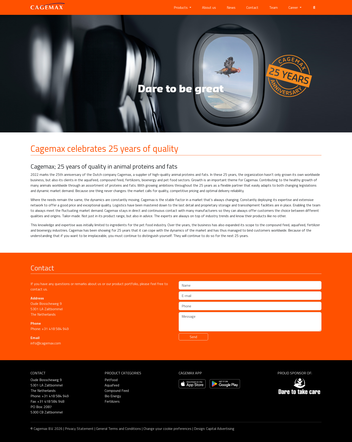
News (231, 7)
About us (209, 7)
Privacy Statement (79, 428)
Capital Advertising (220, 428)
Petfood (111, 379)
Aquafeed (112, 385)
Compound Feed (117, 390)
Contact (252, 7)
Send (193, 336)
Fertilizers (112, 401)
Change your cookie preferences (167, 428)
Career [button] (293, 7)
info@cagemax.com (46, 343)
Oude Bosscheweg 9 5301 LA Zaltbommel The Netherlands (47, 309)
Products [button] (181, 7)
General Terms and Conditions (118, 428)
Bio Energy (113, 396)
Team (273, 7)
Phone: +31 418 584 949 (50, 328)
